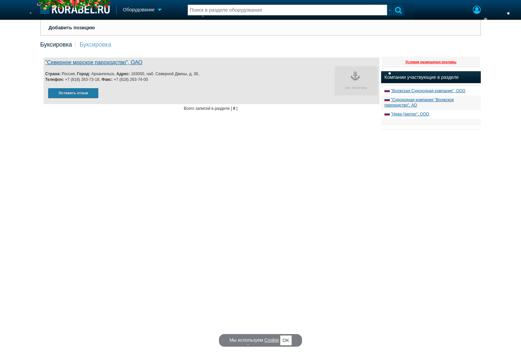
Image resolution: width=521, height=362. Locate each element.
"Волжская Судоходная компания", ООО (428, 91)
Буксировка (56, 44)
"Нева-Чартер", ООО (410, 114)
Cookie (271, 340)
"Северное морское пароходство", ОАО (93, 62)
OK (285, 340)
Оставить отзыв (73, 93)
